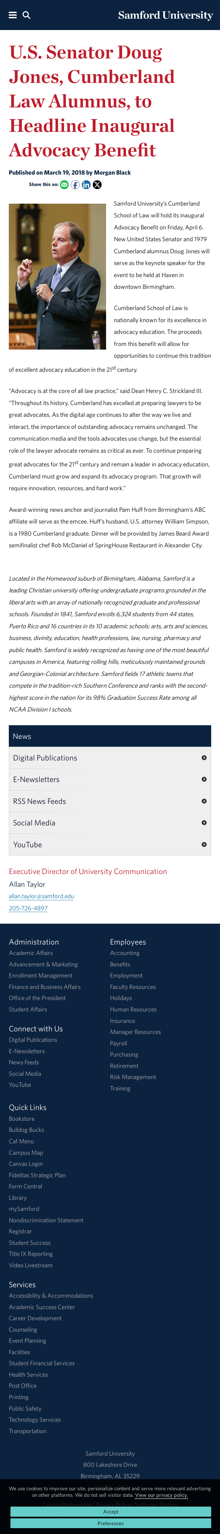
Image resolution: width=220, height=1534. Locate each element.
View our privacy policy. (161, 1495)
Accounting (125, 953)
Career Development (35, 1318)
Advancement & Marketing (43, 964)
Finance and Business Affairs (45, 987)
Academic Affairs (31, 953)
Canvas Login (26, 1163)
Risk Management (133, 1077)
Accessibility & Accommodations (51, 1295)
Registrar (20, 1231)
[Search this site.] (26, 14)
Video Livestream (31, 1265)
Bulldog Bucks (26, 1130)
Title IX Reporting (31, 1254)
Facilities (19, 1352)
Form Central (25, 1186)
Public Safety (25, 1408)
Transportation (27, 1431)
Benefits (120, 964)
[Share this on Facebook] (75, 184)
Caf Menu (21, 1141)
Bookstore (22, 1118)
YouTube (27, 844)
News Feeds (24, 1062)
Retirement (124, 1066)
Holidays (121, 998)
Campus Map (26, 1152)
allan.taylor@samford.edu (41, 896)
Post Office (23, 1385)
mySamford (24, 1209)
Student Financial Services (42, 1363)
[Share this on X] (97, 184)
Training (120, 1088)
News (22, 736)
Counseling (23, 1329)
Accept (110, 1511)
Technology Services (35, 1419)
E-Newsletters (36, 779)
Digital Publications (45, 757)
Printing (19, 1397)
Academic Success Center (42, 1307)
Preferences (111, 1523)
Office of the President (37, 998)
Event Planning (27, 1340)
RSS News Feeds (39, 801)
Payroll (118, 1043)
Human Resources (133, 1009)
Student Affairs (28, 1009)
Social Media (34, 822)
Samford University (110, 1453)
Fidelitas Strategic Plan (37, 1175)
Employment (126, 975)
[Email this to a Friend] (64, 184)
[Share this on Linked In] (86, 184)
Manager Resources (135, 1032)
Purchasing (124, 1054)
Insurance (122, 1021)
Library (18, 1197)
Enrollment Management (40, 975)
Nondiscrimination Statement (46, 1220)
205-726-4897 (28, 908)
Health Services (28, 1374)
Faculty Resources (133, 987)
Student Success (30, 1242)
